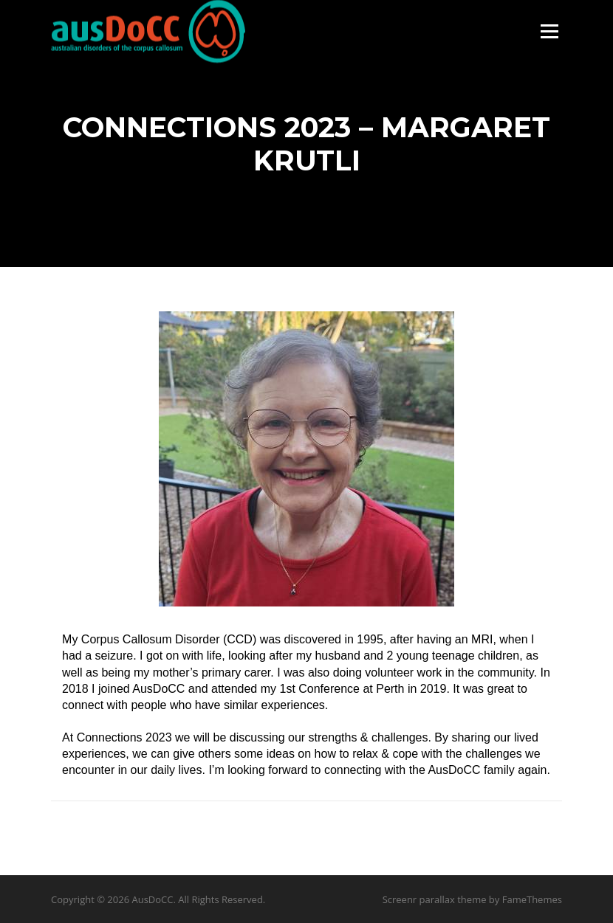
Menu (549, 31)
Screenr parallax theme (435, 899)
